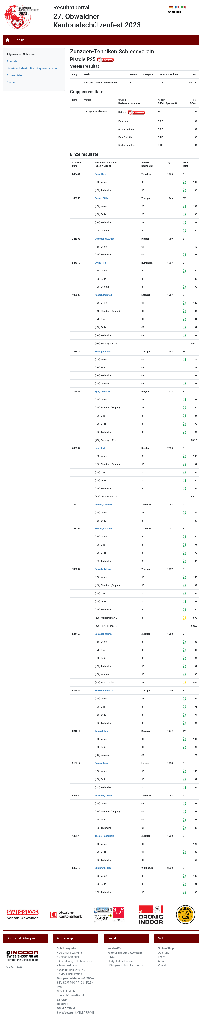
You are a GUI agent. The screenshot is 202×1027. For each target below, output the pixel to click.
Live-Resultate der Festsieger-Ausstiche (32, 68)
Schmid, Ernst (102, 731)
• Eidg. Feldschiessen (121, 961)
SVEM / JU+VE (84, 1012)
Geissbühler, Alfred (105, 238)
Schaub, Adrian (103, 569)
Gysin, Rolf (100, 262)
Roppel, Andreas (103, 504)
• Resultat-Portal (67, 965)
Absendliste (14, 75)
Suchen (18, 40)
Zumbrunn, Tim (103, 868)
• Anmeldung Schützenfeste (74, 961)
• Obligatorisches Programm (125, 965)
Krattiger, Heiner (103, 351)
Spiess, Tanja (102, 763)
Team (161, 957)
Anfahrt (162, 961)
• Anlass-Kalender (68, 957)
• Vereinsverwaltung (69, 952)
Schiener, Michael (104, 634)
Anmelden (174, 12)
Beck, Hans (101, 174)
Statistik (12, 61)
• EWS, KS (71, 969)
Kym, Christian (102, 391)
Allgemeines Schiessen (21, 54)
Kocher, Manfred (103, 295)
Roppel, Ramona (103, 528)
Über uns (163, 952)
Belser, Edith (101, 198)
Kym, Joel (100, 448)
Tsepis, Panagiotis (104, 836)
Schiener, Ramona (104, 690)
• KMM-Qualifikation (69, 974)
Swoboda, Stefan (103, 795)
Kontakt (163, 965)
